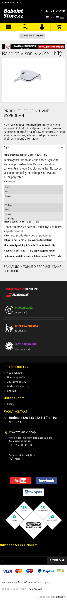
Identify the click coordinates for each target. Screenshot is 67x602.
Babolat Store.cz (13, 14)
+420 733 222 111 (54, 11)
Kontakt (11, 391)
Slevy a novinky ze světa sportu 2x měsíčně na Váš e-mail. (30, 552)
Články (10, 404)
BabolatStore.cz (10, 3)
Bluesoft (60, 597)
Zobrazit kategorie (33, 36)
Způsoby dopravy (16, 382)
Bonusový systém (16, 377)
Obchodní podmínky (18, 386)
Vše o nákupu (14, 373)
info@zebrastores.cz (45, 132)
